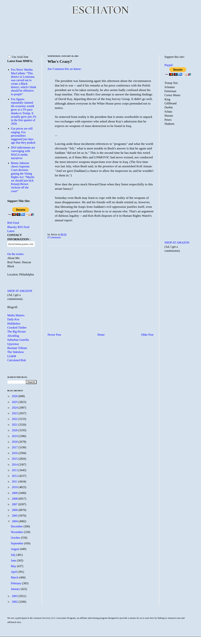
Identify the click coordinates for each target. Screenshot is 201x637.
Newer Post (54, 334)
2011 (15, 481)
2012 (15, 475)
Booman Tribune (17, 348)
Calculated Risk (16, 360)
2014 (15, 464)
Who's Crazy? (60, 61)
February (16, 583)
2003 (15, 596)
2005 (15, 515)
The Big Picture (16, 331)
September (17, 543)
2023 (15, 413)
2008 (15, 498)
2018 (15, 441)
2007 (15, 504)
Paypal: (168, 65)
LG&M (11, 356)
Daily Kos (13, 319)
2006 (15, 509)
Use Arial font (18, 56)
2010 (15, 487)
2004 (15, 521)
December (17, 526)
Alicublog (13, 335)
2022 (15, 418)
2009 (15, 493)
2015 (15, 458)
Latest (10, 231)
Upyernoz (13, 343)
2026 (15, 396)
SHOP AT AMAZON (19, 290)
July (13, 554)
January (16, 588)
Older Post (147, 334)
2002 (15, 601)
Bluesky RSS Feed (18, 227)
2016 (15, 453)
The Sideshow (15, 352)
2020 (15, 430)
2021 (15, 424)
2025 (15, 402)
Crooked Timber (16, 327)
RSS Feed (13, 222)
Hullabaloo (13, 323)
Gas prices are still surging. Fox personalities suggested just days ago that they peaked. (23, 135)
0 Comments (54, 237)
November (17, 532)
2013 (15, 470)
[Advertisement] (100, 34)
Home (101, 334)
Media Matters (15, 315)
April (14, 571)
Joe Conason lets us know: (65, 69)
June (14, 560)
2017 (15, 447)
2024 (15, 407)
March (15, 577)
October (16, 537)
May (14, 566)
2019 (15, 436)
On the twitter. (15, 254)
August (15, 549)
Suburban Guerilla (18, 339)
